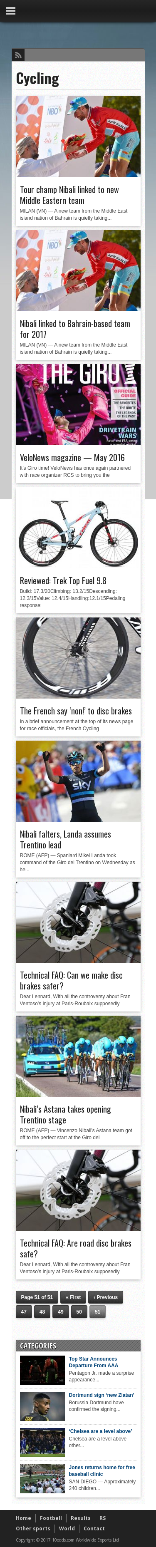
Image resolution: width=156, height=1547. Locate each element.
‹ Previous (106, 1297)
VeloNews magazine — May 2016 (72, 457)
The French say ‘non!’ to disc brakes (76, 710)
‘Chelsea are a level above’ (100, 1431)
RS (102, 1518)
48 (42, 1312)
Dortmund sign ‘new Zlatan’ (101, 1395)
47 (24, 1312)
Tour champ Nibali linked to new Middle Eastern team (69, 194)
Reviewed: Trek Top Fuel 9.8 (63, 580)
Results (81, 1518)
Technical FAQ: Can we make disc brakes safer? (71, 980)
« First (73, 1297)
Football (51, 1518)
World (67, 1528)
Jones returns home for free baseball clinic (102, 1471)
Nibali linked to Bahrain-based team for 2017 (75, 328)
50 (79, 1312)
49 (60, 1312)
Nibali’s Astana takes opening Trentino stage (65, 1114)
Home (23, 1518)
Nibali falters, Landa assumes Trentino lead (65, 839)
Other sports (33, 1528)
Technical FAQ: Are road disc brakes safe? (75, 1248)
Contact (94, 1528)
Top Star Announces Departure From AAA (94, 1362)
